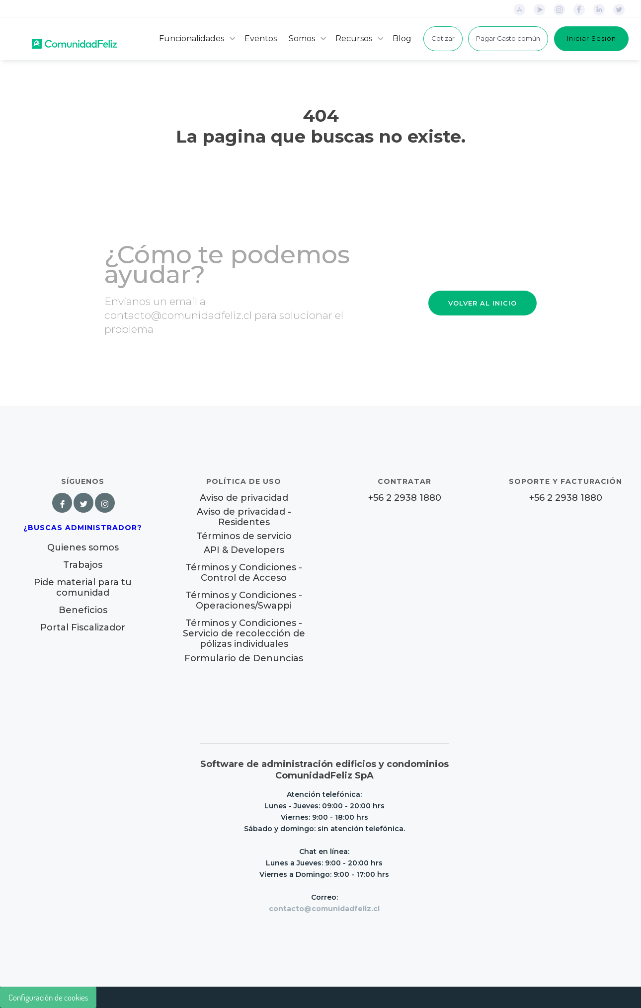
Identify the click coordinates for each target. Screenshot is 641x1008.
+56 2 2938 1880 (404, 498)
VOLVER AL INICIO (482, 303)
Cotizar (443, 38)
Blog (402, 38)
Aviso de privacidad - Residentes (244, 517)
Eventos (260, 38)
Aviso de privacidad (244, 498)
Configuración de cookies (48, 997)
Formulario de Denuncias (243, 658)
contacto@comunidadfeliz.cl (324, 908)
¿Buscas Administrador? (82, 527)
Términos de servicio (244, 536)
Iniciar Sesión (591, 38)
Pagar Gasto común (508, 38)
